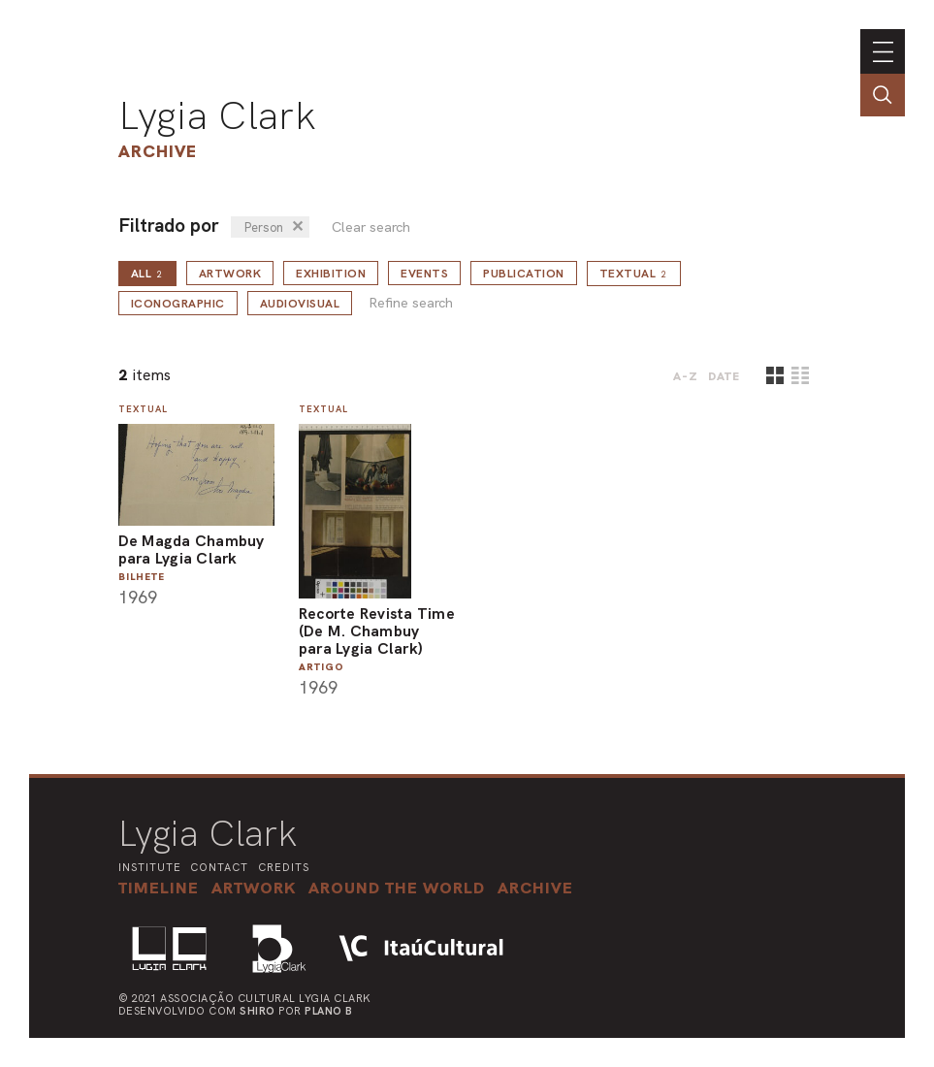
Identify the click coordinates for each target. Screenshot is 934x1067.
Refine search (411, 303)
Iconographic (178, 303)
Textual (633, 273)
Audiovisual (300, 303)
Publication (523, 273)
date (724, 376)
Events (424, 273)
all (147, 273)
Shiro (257, 1011)
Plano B (329, 1011)
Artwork (230, 273)
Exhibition (331, 273)
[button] (396, 887)
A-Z (685, 376)
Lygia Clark (217, 115)
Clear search (371, 227)
